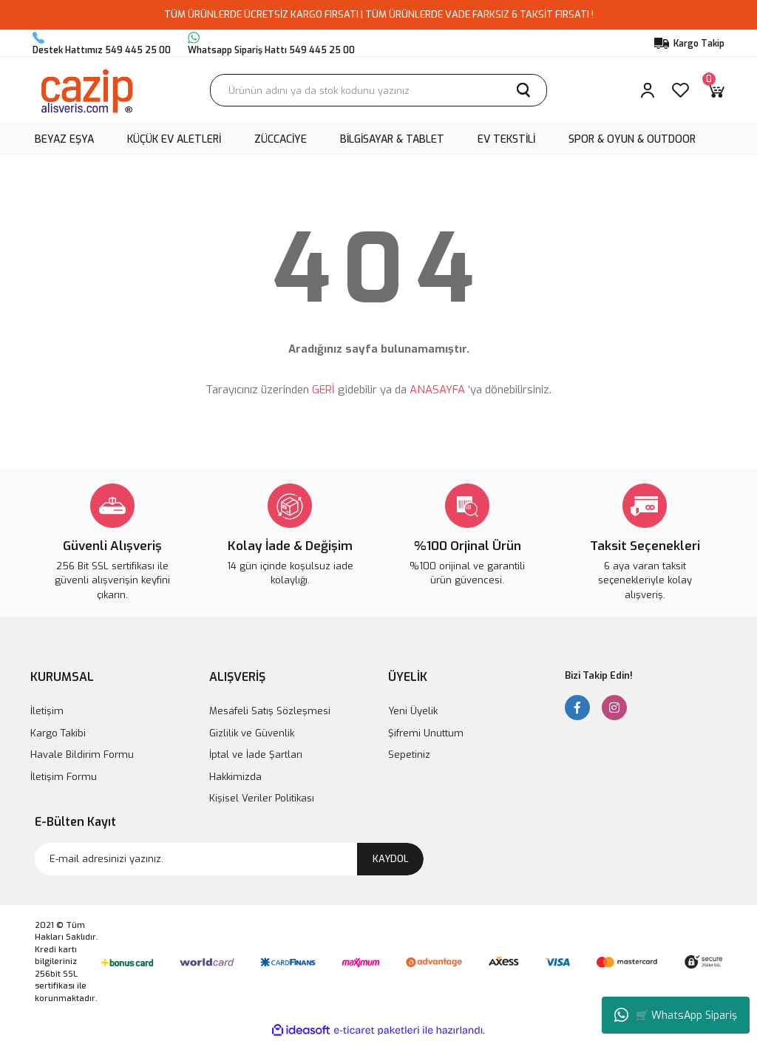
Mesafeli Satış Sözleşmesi (269, 711)
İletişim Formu (63, 776)
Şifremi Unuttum (426, 733)
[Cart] (715, 90)
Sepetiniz (409, 754)
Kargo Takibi (58, 733)
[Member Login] (647, 90)
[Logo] (86, 90)
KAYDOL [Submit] (391, 858)
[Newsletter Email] (229, 859)
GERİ (323, 389)
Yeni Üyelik (413, 711)
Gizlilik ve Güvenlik (251, 733)
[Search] (378, 90)
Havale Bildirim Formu (82, 754)
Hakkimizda (235, 776)
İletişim (47, 711)
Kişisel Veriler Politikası (261, 798)
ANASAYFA (437, 389)
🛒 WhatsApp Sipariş (675, 1015)
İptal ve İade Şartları (255, 754)
